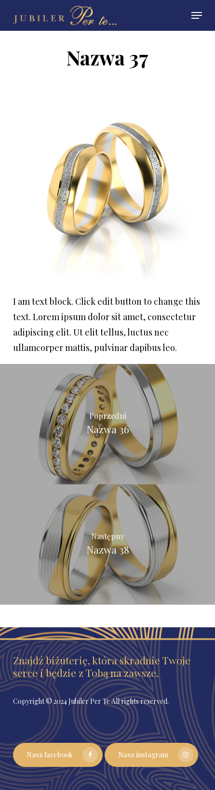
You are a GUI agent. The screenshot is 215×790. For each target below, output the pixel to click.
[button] (196, 15)
